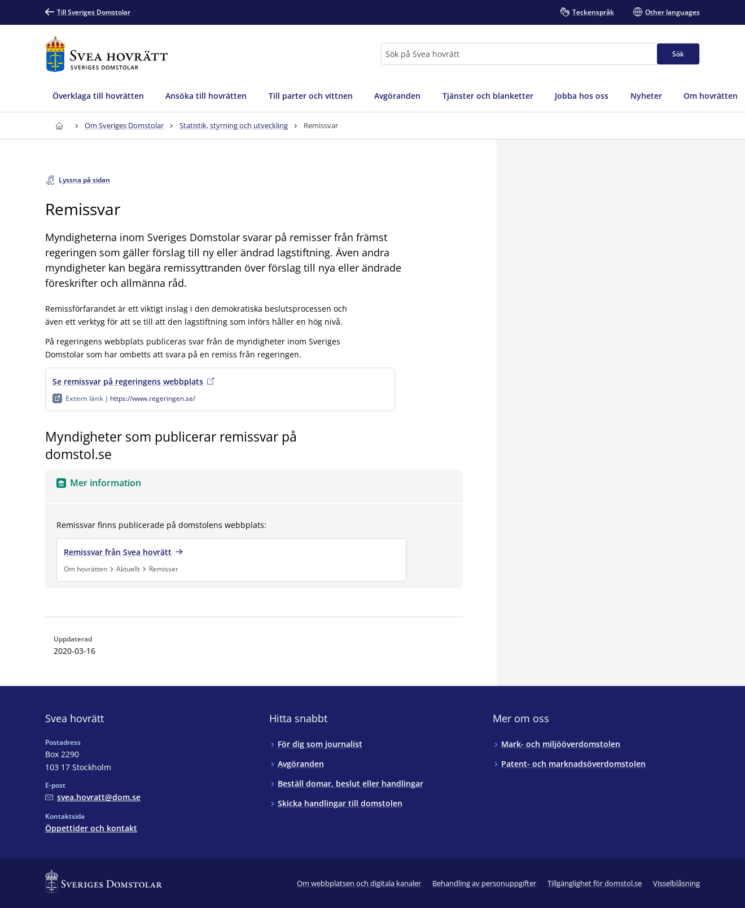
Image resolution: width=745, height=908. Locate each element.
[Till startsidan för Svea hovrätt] (106, 54)
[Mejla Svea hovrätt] (93, 797)
